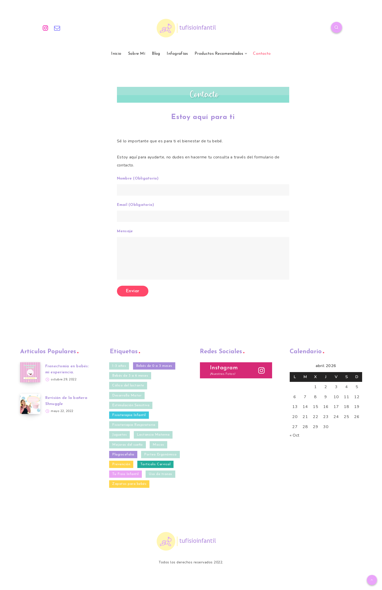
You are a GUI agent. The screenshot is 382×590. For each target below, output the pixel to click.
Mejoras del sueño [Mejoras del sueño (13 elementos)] (127, 445)
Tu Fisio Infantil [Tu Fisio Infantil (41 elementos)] (125, 474)
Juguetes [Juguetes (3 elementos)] (119, 435)
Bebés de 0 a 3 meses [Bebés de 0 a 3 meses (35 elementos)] (154, 366)
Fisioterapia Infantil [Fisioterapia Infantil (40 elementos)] (129, 415)
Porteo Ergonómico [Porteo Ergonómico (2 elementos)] (160, 454)
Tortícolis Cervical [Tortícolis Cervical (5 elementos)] (155, 464)
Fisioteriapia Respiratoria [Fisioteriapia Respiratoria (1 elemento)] (133, 425)
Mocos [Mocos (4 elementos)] (158, 445)
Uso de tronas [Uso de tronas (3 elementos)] (160, 474)
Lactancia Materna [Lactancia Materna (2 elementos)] (153, 435)
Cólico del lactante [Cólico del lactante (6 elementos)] (128, 385)
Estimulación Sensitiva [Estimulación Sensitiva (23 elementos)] (130, 405)
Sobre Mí (136, 54)
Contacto (262, 54)
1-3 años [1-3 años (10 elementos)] (119, 366)
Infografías (177, 54)
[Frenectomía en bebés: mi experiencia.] (30, 372)
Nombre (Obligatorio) (203, 186)
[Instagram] (45, 28)
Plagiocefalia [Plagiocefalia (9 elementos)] (123, 454)
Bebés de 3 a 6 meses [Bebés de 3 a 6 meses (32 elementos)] (130, 376)
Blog (156, 54)
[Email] (57, 28)
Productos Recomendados (219, 54)
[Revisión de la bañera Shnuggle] (30, 404)
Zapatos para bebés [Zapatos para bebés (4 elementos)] (129, 484)
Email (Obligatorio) (203, 212)
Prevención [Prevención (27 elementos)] (121, 464)
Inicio (116, 54)
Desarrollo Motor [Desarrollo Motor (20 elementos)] (127, 395)
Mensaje (203, 254)
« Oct (295, 435)
